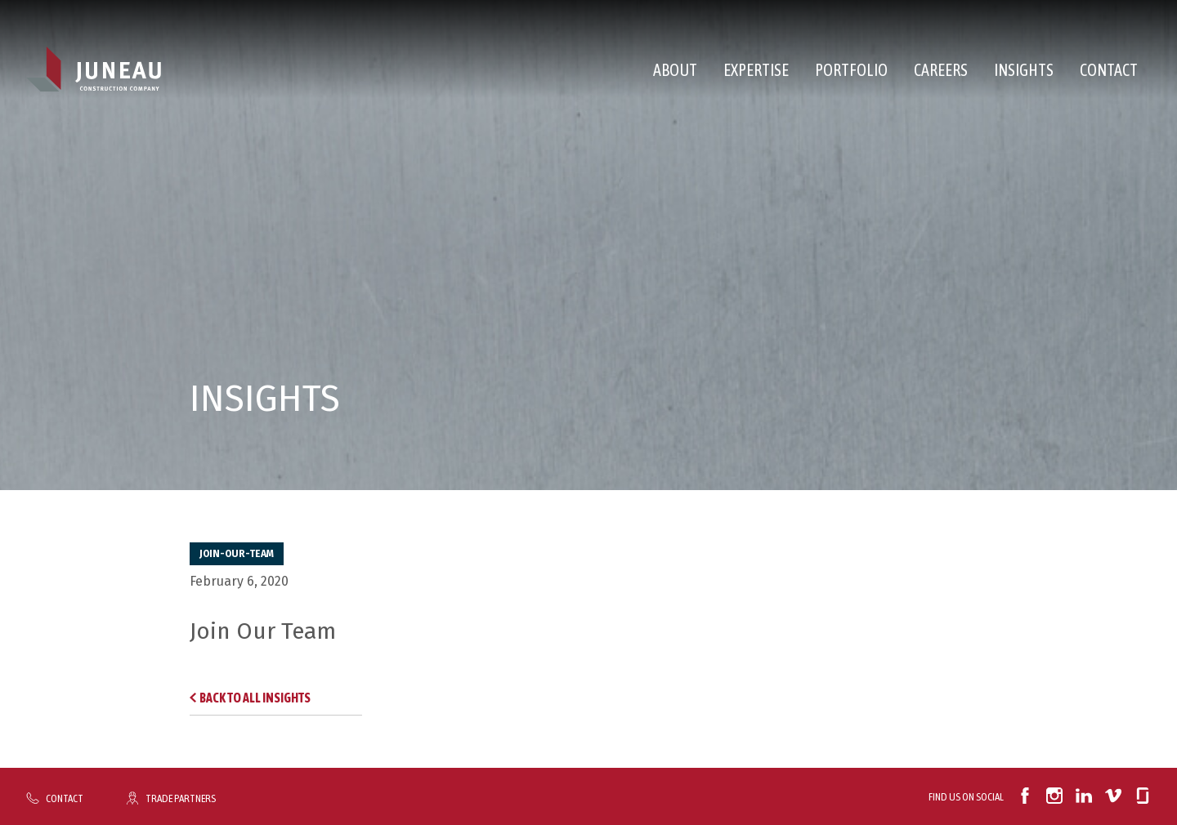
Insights (1024, 69)
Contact (1109, 69)
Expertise (756, 69)
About (675, 69)
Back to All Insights (255, 697)
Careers (941, 69)
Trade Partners (180, 798)
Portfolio (851, 69)
